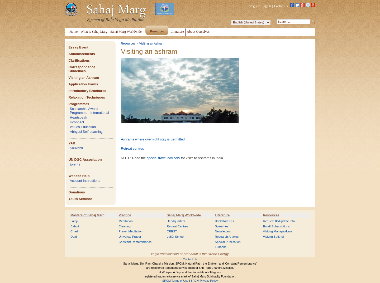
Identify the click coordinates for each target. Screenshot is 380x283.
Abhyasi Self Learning (86, 132)
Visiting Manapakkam (277, 231)
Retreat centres (132, 148)
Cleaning (124, 226)
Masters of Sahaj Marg (87, 215)
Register (255, 6)
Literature (222, 215)
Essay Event (78, 47)
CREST (172, 231)
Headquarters (176, 221)
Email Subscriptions (276, 226)
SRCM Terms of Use (175, 280)
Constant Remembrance (134, 241)
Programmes (78, 104)
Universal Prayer (129, 236)
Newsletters (223, 231)
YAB (71, 143)
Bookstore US (224, 221)
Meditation (125, 221)
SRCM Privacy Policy (204, 280)
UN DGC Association (85, 160)
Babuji (74, 226)
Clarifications (79, 60)
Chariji (74, 231)
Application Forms (83, 84)
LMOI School (175, 236)
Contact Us (281, 6)
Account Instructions (85, 181)
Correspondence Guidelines (81, 69)
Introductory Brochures (87, 91)
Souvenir (76, 148)
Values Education (83, 127)
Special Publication (228, 241)
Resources (128, 43)
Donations (76, 192)
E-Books (220, 246)
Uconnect (77, 122)
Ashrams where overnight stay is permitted (153, 139)
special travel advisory (163, 158)
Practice (124, 215)
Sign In (267, 6)
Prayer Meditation (130, 231)
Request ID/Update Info (279, 221)
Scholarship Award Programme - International (89, 111)
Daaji (73, 236)
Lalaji (74, 221)
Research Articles (227, 236)
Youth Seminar (80, 199)
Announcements (81, 54)
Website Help (78, 176)
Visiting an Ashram (83, 78)
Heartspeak (78, 117)
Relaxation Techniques (86, 97)
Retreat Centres (177, 226)
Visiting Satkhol (273, 236)
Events (75, 164)
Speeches (221, 226)
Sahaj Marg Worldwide (184, 215)
